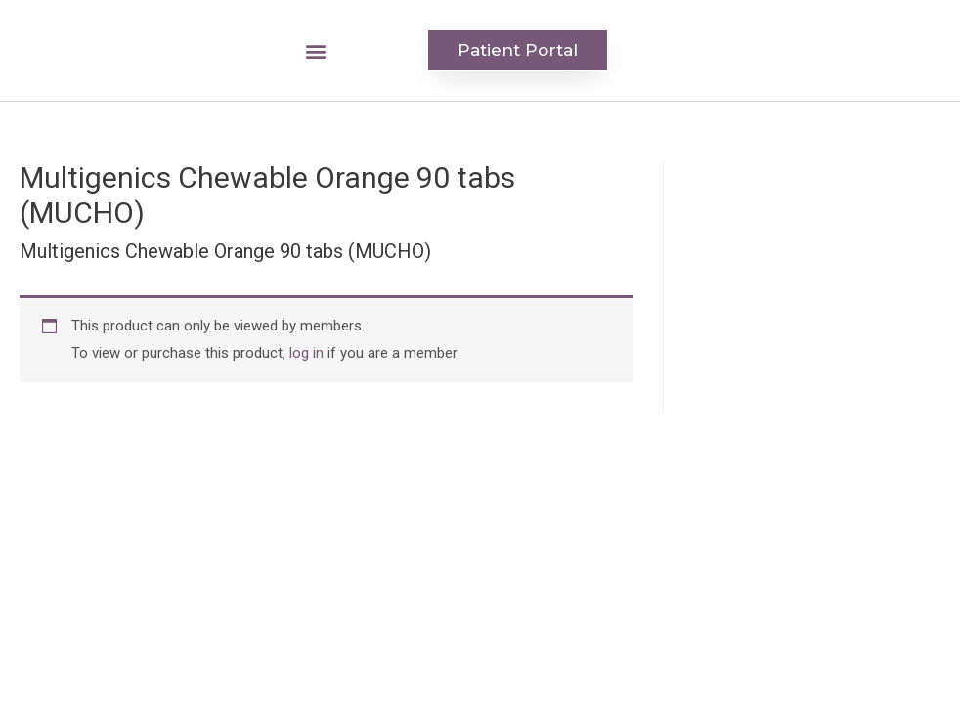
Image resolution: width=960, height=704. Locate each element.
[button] (316, 50)
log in (306, 353)
